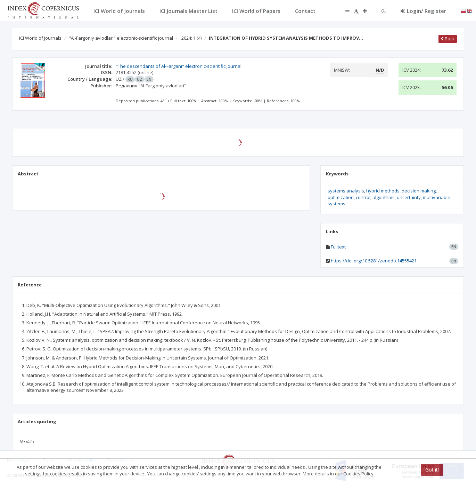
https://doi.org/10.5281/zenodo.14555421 (374, 261)
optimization (341, 197)
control (363, 197)
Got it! (432, 469)
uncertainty (409, 197)
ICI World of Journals (40, 38)
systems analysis (346, 191)
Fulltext (338, 247)
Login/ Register (423, 10)
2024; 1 (191, 38)
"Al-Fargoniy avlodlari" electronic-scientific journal (121, 38)
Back (448, 38)
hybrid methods (383, 191)
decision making (419, 191)
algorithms (383, 197)
